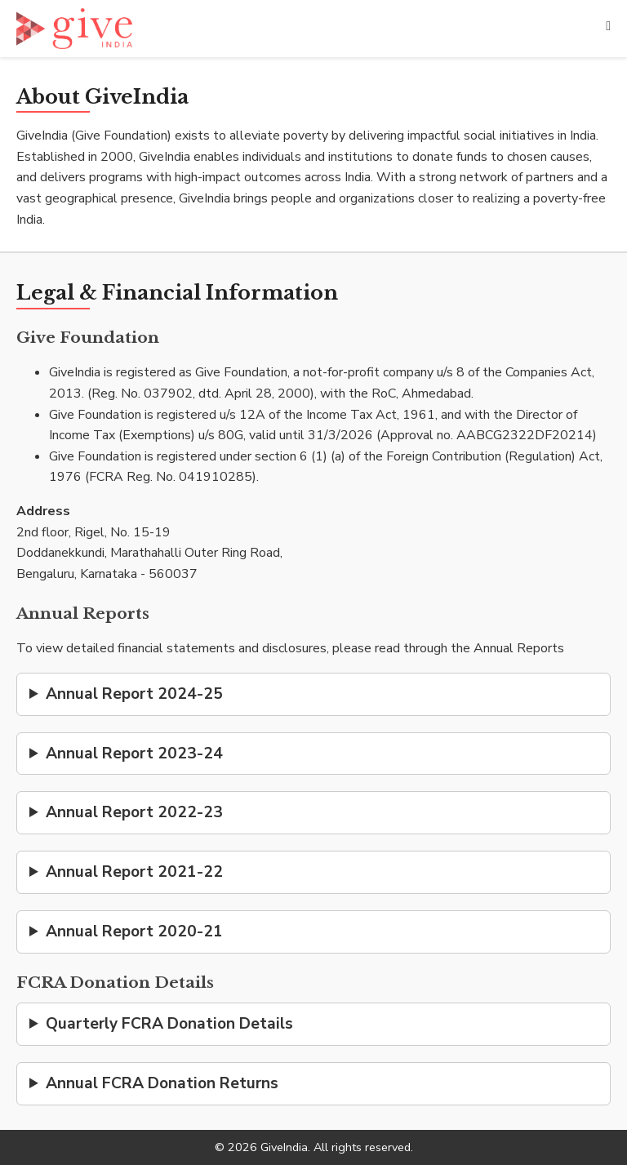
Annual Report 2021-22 (134, 872)
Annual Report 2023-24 (134, 753)
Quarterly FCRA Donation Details (169, 1023)
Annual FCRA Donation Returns (162, 1083)
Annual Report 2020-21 (134, 931)
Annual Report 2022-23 (134, 812)
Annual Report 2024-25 (134, 694)
